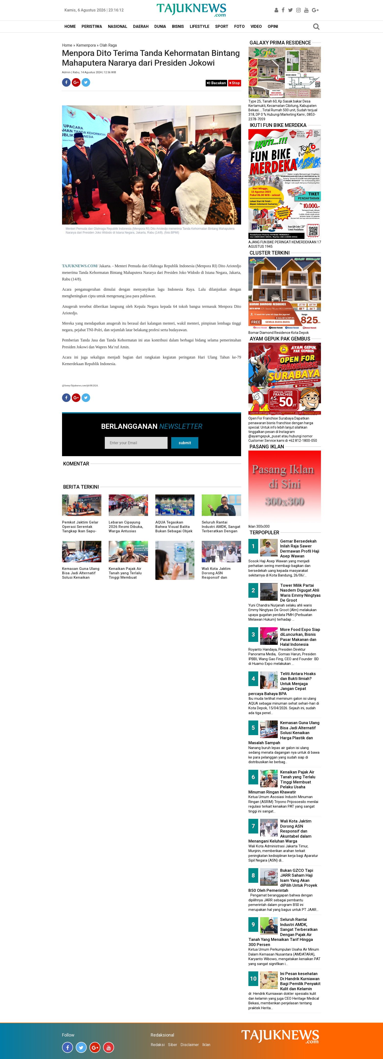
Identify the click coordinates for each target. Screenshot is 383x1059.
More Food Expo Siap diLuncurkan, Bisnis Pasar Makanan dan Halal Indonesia (300, 637)
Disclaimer (190, 1044)
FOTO (239, 26)
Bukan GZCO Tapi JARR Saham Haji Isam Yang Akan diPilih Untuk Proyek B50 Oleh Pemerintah (282, 880)
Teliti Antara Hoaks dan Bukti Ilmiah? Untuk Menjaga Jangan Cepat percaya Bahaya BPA (282, 683)
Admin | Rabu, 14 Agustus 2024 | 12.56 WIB (89, 72)
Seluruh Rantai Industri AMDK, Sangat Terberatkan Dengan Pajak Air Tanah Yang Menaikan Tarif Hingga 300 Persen (221, 533)
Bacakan (216, 83)
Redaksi (158, 1044)
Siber (172, 1044)
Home (67, 45)
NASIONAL (117, 26)
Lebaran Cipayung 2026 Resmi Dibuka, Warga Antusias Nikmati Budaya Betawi (126, 531)
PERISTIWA (92, 26)
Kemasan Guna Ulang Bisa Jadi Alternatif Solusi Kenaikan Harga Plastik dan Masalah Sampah (80, 577)
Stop (234, 83)
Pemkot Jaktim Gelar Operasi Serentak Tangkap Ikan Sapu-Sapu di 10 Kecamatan (81, 529)
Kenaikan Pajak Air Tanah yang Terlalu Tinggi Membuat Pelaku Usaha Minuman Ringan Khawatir (125, 579)
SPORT (221, 26)
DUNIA (160, 26)
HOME (70, 26)
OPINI (273, 26)
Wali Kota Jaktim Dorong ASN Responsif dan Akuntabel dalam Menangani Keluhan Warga (219, 579)
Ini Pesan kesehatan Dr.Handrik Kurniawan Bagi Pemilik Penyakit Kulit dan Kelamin (300, 981)
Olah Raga (108, 45)
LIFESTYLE (199, 26)
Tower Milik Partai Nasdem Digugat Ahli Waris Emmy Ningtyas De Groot (300, 593)
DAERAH (141, 26)
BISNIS (178, 26)
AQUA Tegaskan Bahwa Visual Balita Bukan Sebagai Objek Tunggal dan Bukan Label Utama (173, 531)
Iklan (206, 1044)
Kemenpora (86, 45)
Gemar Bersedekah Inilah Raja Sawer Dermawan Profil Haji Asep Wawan (299, 549)
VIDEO (256, 26)
